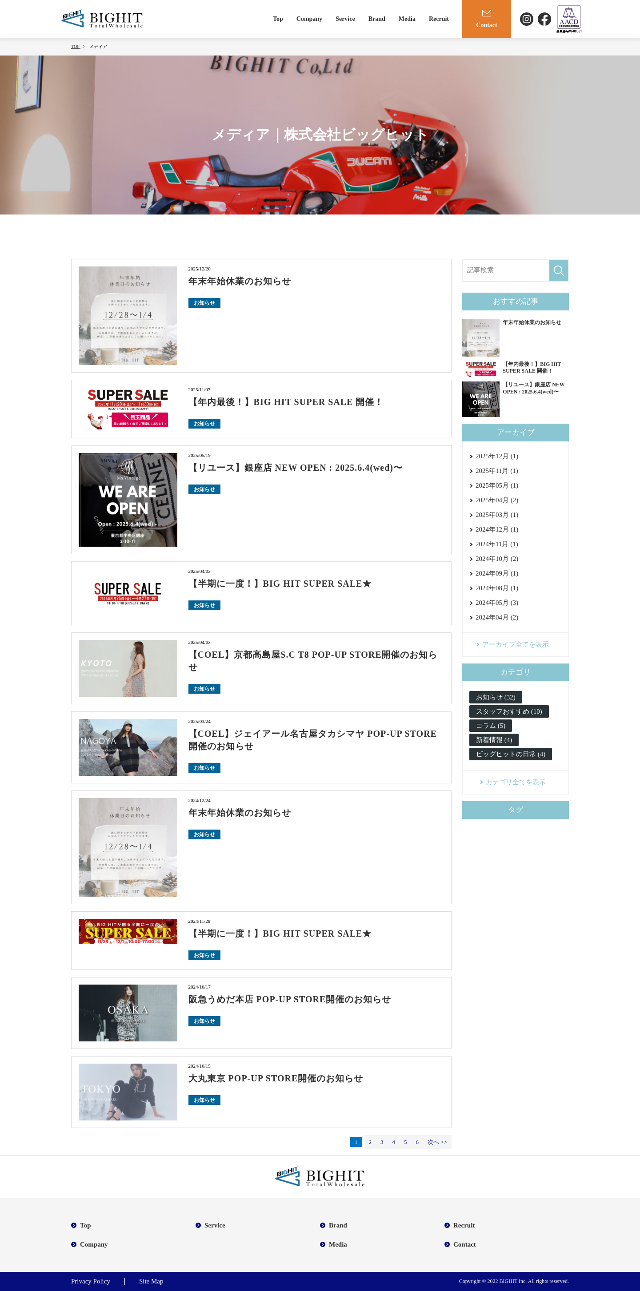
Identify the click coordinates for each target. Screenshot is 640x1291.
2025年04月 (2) (497, 500)
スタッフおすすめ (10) (509, 711)
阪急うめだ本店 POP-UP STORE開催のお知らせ (290, 999)
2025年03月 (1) (497, 514)
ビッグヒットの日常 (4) (510, 754)
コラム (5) (490, 725)
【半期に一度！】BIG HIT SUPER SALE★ (280, 583)
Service (345, 19)
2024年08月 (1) (497, 588)
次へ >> (437, 1142)
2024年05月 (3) (497, 602)
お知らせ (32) (496, 697)
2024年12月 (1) (497, 529)
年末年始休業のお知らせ (239, 281)
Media (407, 19)
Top (278, 19)
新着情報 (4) (494, 739)
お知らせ (204, 303)
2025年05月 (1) (497, 485)
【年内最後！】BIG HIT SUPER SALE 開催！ (286, 402)
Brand (376, 19)
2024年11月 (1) (497, 544)
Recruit (439, 19)
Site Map (151, 1281)
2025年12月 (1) (497, 456)
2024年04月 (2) (497, 617)
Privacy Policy (90, 1281)
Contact (464, 1244)
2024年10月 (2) (497, 558)
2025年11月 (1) (497, 470)
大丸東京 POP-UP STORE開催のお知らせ (276, 1078)
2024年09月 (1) (497, 573)
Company (309, 19)
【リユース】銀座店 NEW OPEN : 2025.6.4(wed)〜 (295, 468)
